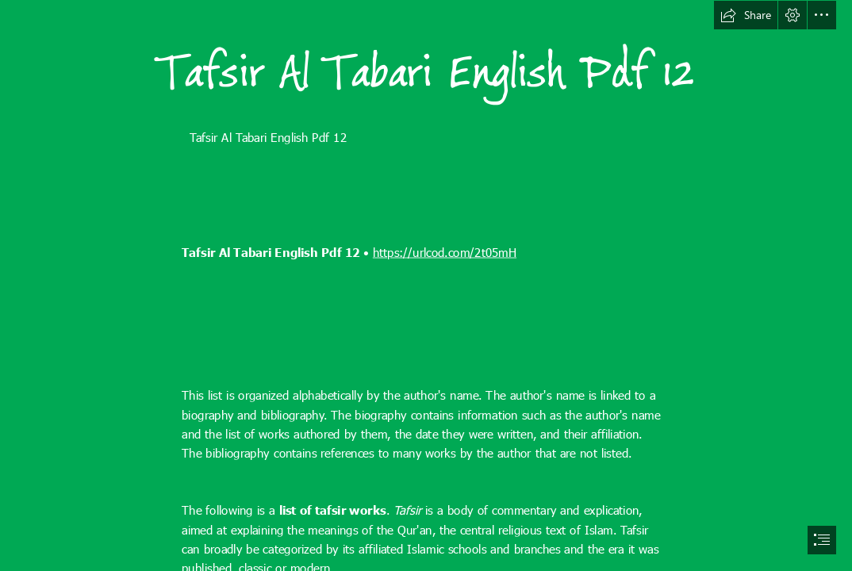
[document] (426, 285)
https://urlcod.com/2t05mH (444, 251)
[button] (745, 15)
